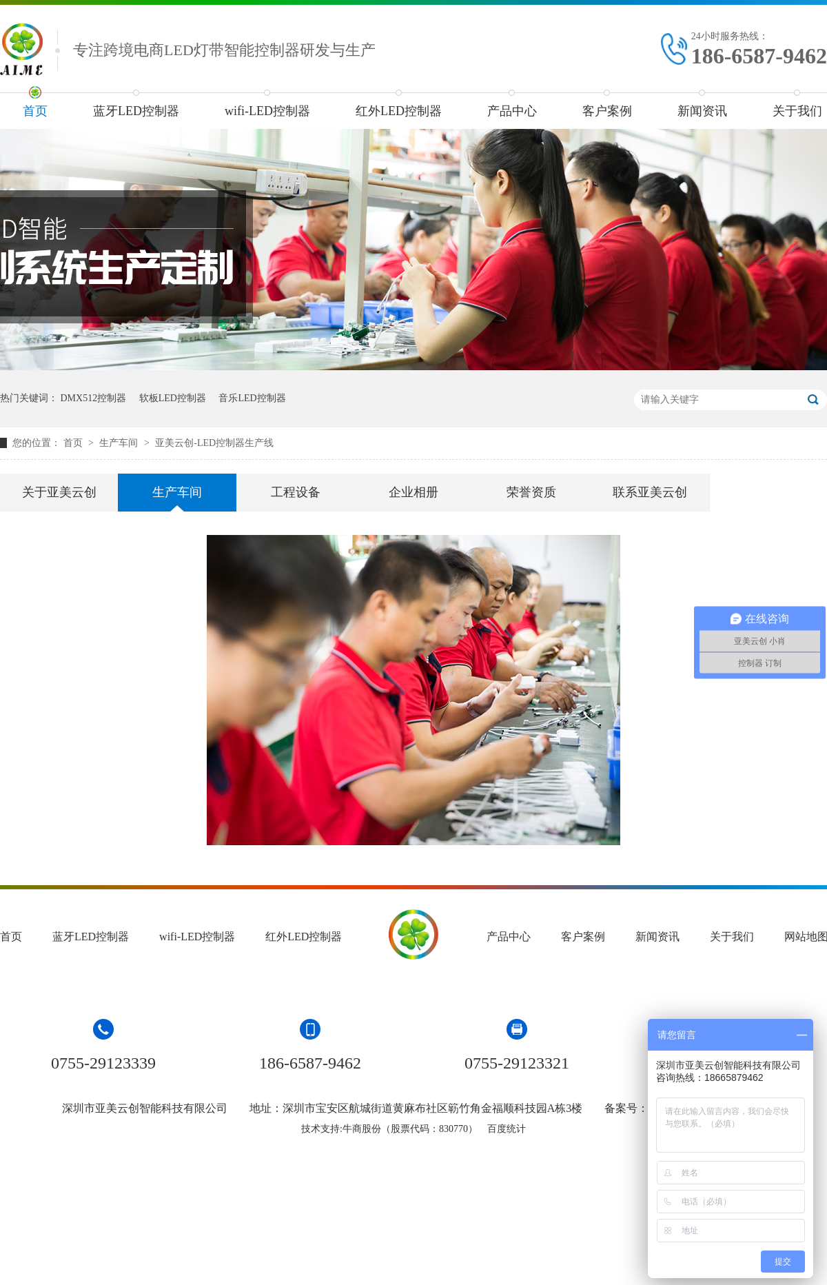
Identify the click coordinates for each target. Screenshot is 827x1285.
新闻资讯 (702, 111)
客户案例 (607, 111)
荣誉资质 (531, 492)
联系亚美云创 (650, 492)
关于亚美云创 (59, 492)
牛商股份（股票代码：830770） (410, 1129)
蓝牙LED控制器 (136, 111)
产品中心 (512, 111)
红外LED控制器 (399, 111)
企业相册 (413, 492)
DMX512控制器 (94, 398)
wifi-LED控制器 (267, 111)
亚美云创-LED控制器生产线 (214, 443)
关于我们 (732, 936)
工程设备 (295, 492)
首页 (35, 111)
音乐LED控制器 (251, 398)
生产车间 (120, 443)
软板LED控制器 (172, 398)
